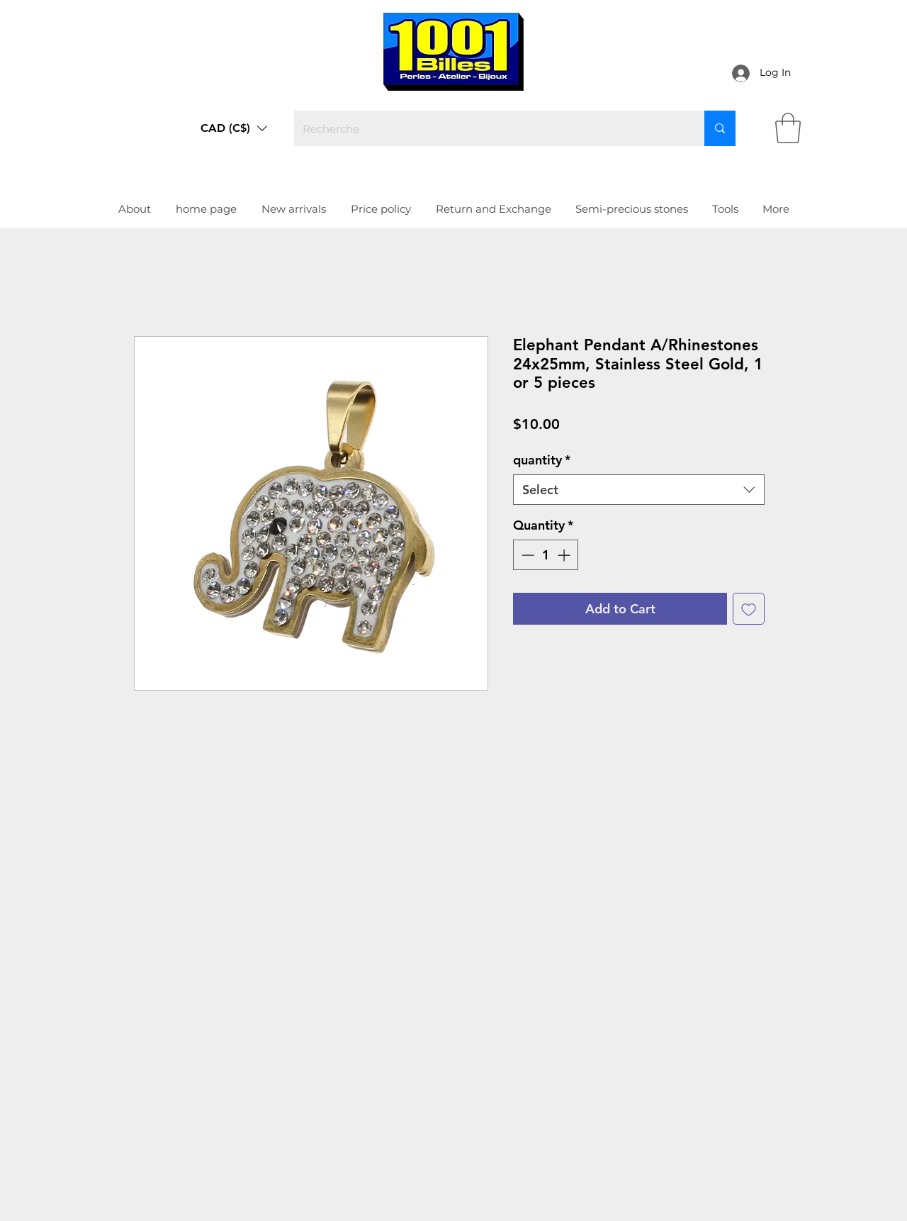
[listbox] (233, 128)
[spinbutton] (545, 554)
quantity (541, 460)
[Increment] (565, 554)
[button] (233, 128)
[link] (788, 128)
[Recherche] (489, 128)
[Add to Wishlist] (749, 609)
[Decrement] (526, 554)
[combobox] (639, 489)
